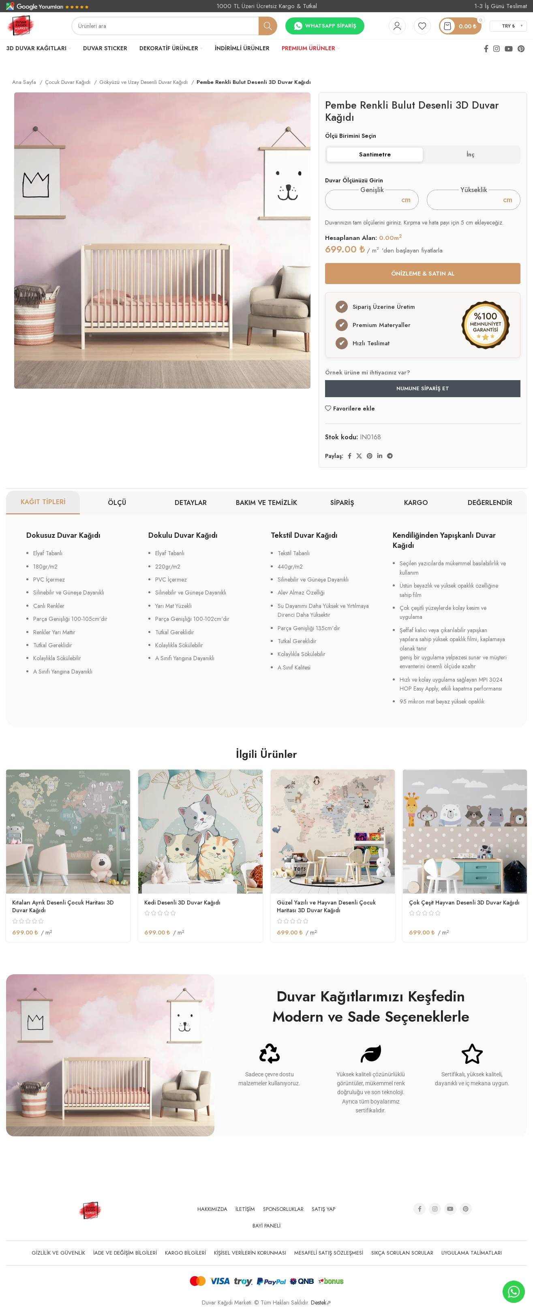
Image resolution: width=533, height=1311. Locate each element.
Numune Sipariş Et (422, 388)
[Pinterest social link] (521, 49)
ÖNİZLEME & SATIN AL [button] (423, 273)
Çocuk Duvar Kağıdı (68, 82)
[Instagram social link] (496, 49)
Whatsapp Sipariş (324, 26)
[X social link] (359, 456)
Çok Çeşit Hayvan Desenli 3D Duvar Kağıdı (464, 902)
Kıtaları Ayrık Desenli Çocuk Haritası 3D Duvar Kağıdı (63, 906)
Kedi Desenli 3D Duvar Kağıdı (182, 902)
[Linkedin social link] (380, 456)
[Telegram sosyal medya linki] (390, 456)
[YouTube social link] (508, 49)
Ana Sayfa (25, 82)
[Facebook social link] (486, 49)
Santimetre (375, 154)
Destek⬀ (321, 1302)
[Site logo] (20, 25)
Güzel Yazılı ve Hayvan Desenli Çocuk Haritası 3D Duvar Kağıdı (326, 906)
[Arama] (174, 26)
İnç (471, 154)
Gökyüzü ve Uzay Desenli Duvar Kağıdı (144, 82)
